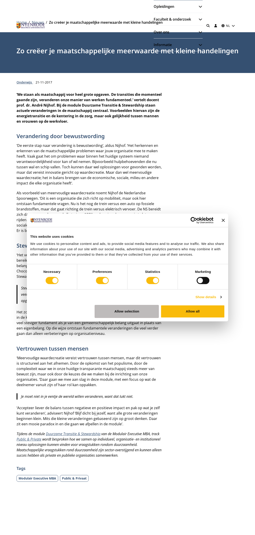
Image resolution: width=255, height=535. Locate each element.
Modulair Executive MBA (37, 478)
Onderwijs (25, 82)
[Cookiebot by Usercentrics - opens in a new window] (193, 220)
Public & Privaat (74, 478)
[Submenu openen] (199, 6)
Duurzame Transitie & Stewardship (73, 433)
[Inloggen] (216, 26)
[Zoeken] (208, 26)
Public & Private (29, 439)
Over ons (161, 32)
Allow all (193, 311)
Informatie (163, 44)
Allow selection (127, 311)
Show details (206, 297)
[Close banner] (223, 220)
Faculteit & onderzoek (172, 19)
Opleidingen (164, 6)
